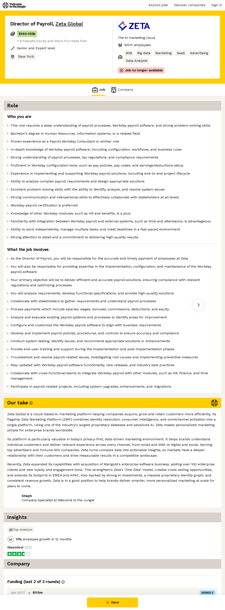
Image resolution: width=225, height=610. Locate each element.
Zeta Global (69, 24)
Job (98, 89)
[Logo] (14, 5)
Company (121, 89)
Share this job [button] (21, 577)
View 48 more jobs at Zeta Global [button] (67, 577)
